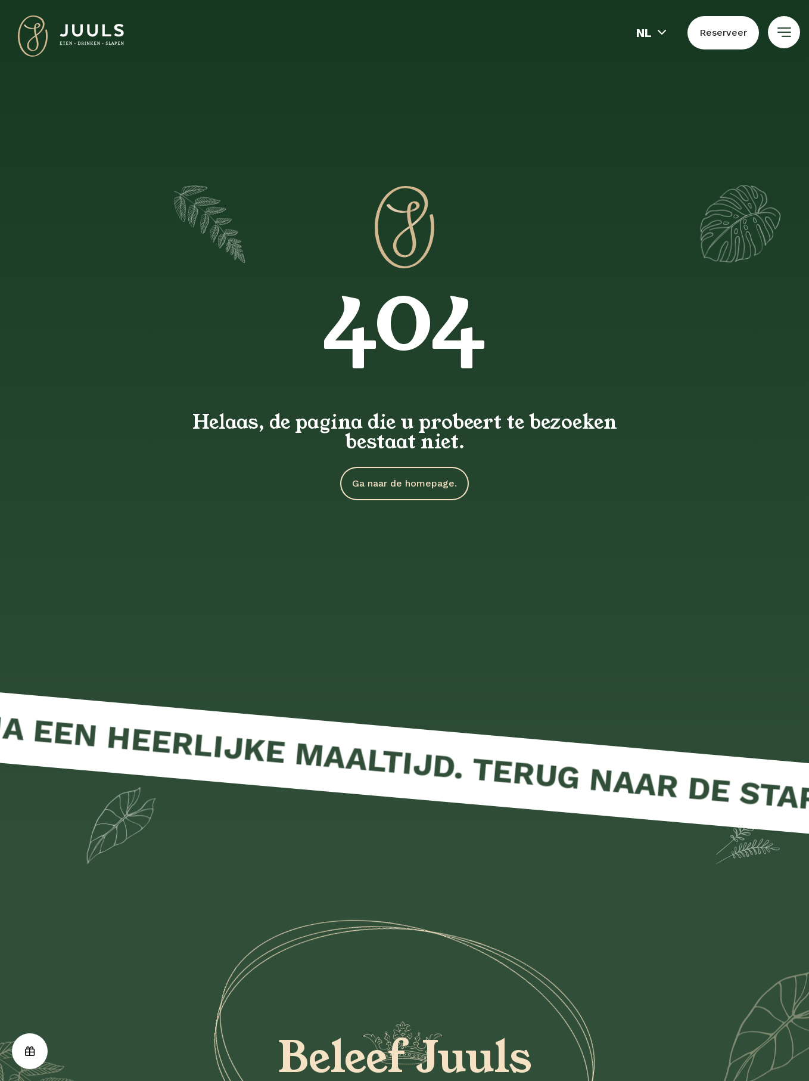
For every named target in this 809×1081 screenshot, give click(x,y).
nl (644, 33)
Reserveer (723, 32)
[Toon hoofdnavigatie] (784, 32)
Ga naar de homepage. (404, 483)
